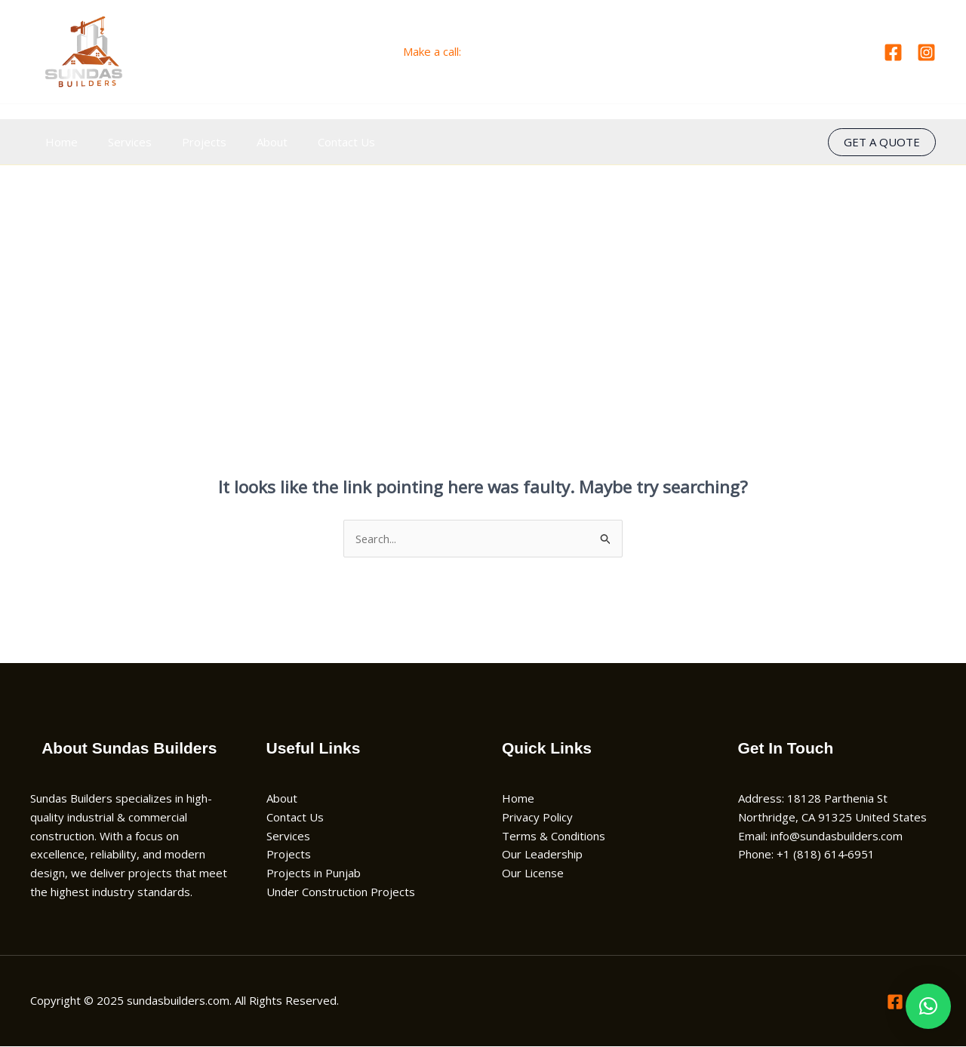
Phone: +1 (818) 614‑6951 (806, 854)
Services (118, 141)
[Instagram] (926, 52)
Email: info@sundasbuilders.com (820, 835)
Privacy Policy (537, 817)
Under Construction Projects (340, 892)
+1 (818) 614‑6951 (513, 51)
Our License (533, 873)
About (245, 141)
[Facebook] (893, 52)
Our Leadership (542, 854)
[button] (882, 142)
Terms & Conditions (553, 835)
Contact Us (312, 141)
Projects (185, 141)
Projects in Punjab (313, 873)
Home (58, 141)
